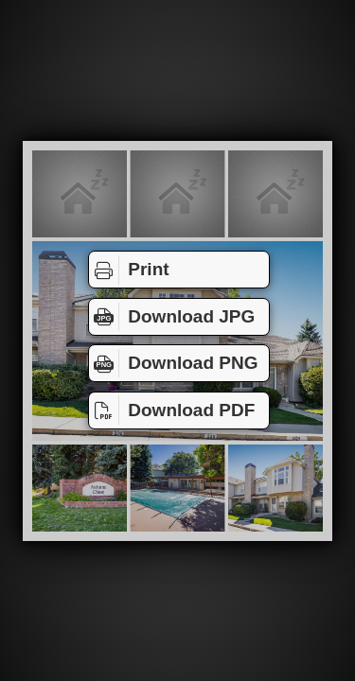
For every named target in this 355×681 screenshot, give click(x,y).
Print (129, 269)
